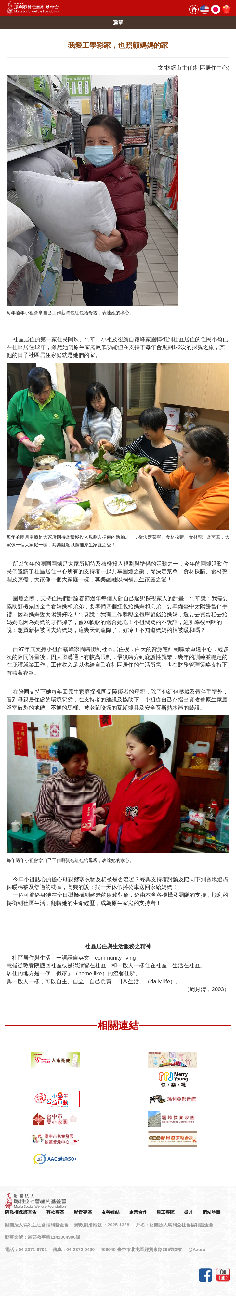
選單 (118, 23)
